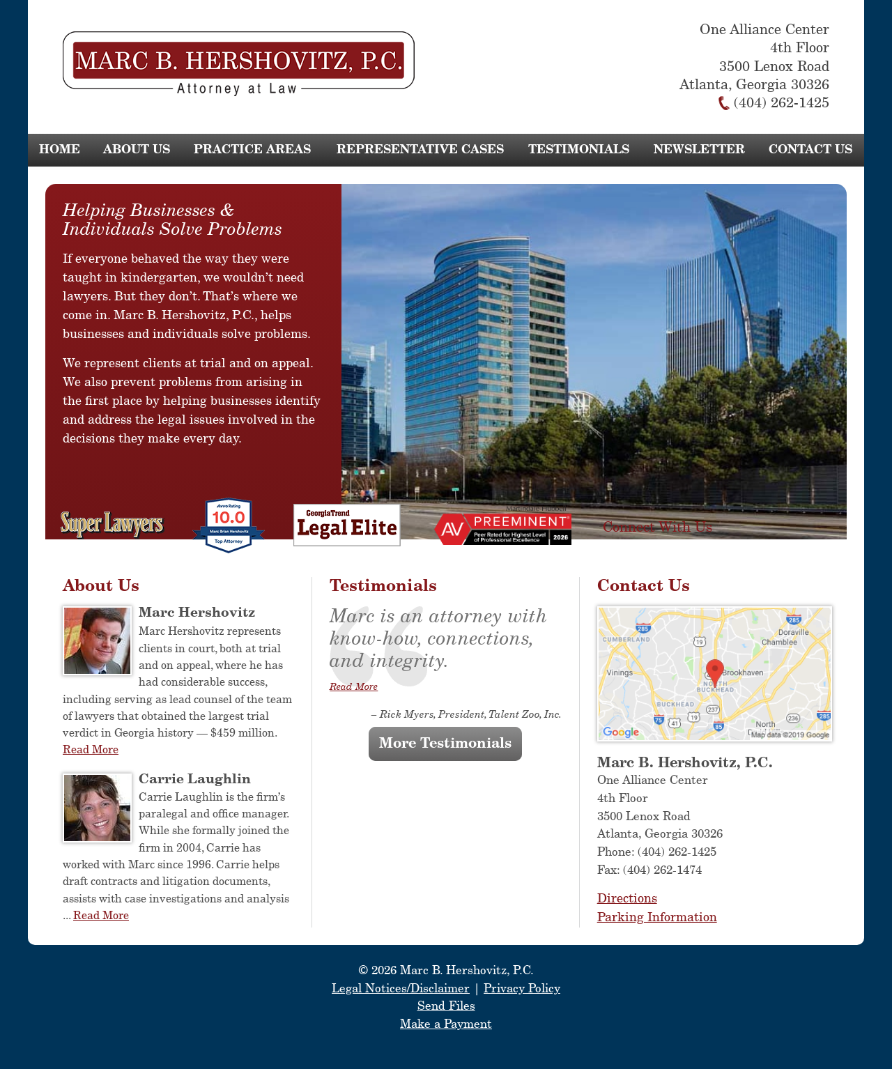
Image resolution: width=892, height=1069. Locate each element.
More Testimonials (445, 744)
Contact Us (810, 150)
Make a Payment (446, 1025)
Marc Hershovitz (197, 613)
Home (59, 150)
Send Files (446, 1007)
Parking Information (657, 918)
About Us (136, 150)
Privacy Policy (522, 989)
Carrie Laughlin (195, 779)
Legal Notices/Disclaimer (401, 989)
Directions (627, 899)
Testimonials (578, 150)
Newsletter (699, 150)
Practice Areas (252, 150)
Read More (90, 750)
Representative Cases (420, 150)
